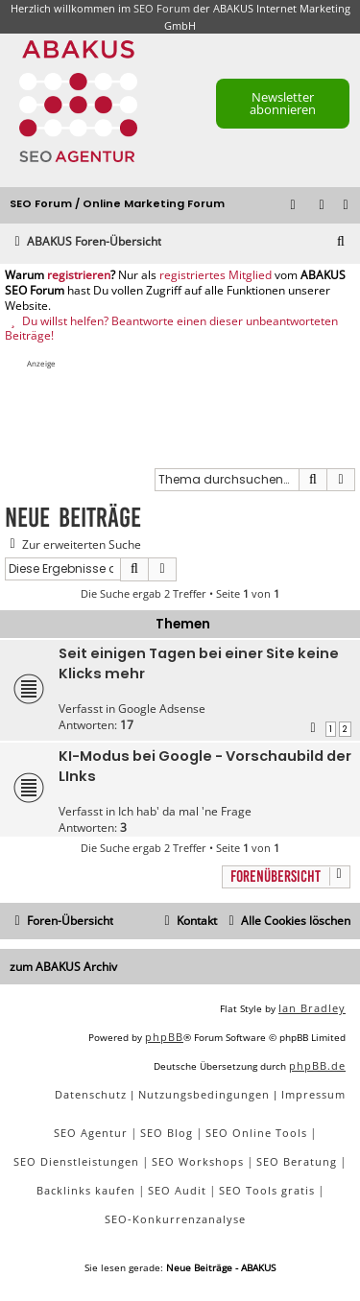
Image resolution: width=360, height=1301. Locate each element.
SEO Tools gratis (267, 1190)
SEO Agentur (91, 1132)
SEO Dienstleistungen (76, 1161)
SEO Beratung (296, 1161)
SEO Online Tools (256, 1132)
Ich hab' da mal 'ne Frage (185, 811)
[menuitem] (346, 206)
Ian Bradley (312, 1008)
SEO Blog (166, 1132)
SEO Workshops (198, 1161)
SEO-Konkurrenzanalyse (175, 1219)
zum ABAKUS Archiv (63, 966)
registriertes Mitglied (215, 275)
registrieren (78, 275)
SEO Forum (161, 8)
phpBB (164, 1036)
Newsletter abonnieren (283, 103)
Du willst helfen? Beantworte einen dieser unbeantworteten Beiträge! (171, 328)
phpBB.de (317, 1065)
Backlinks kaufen (85, 1190)
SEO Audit (177, 1190)
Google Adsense (161, 708)
